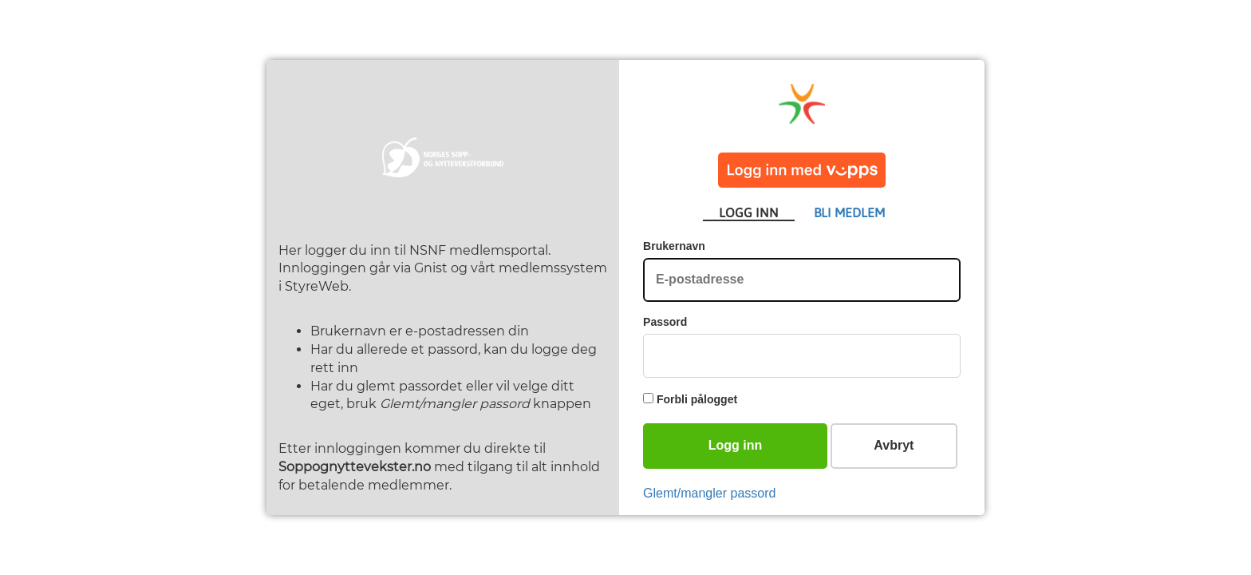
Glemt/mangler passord (709, 493)
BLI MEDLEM (849, 212)
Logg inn (735, 445)
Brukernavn (674, 246)
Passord (665, 321)
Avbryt (894, 445)
